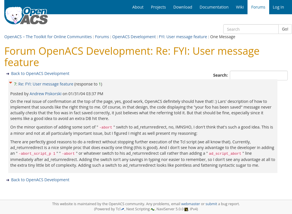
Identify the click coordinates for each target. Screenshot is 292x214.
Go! (285, 29)
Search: (221, 75)
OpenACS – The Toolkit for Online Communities (48, 36)
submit (211, 203)
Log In (278, 7)
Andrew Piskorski (46, 93)
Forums (102, 36)
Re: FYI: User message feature (45, 84)
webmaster (190, 203)
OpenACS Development (134, 36)
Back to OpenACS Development (40, 73)
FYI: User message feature (183, 36)
